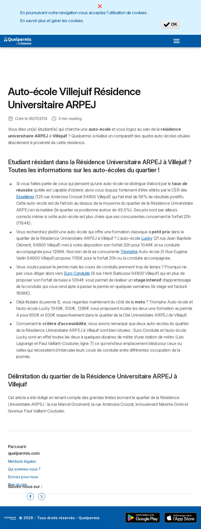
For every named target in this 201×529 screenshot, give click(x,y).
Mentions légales (22, 461)
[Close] (100, 6)
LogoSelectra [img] (10, 518)
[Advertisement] (49, 70)
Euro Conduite (77, 273)
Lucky (146, 238)
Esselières (25, 196)
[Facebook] (30, 496)
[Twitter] (41, 496)
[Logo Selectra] (17, 41)
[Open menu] (176, 41)
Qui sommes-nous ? (24, 469)
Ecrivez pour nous (23, 477)
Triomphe (129, 251)
